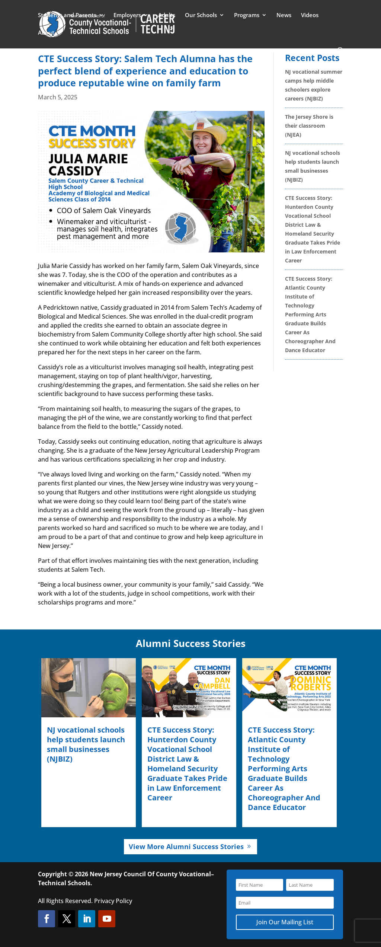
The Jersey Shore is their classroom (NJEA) (309, 125)
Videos (309, 15)
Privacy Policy (113, 901)
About (46, 33)
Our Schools (201, 15)
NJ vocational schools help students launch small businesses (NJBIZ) (86, 744)
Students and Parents (67, 15)
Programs (246, 15)
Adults (166, 15)
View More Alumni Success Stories (186, 846)
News (283, 15)
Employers (127, 15)
